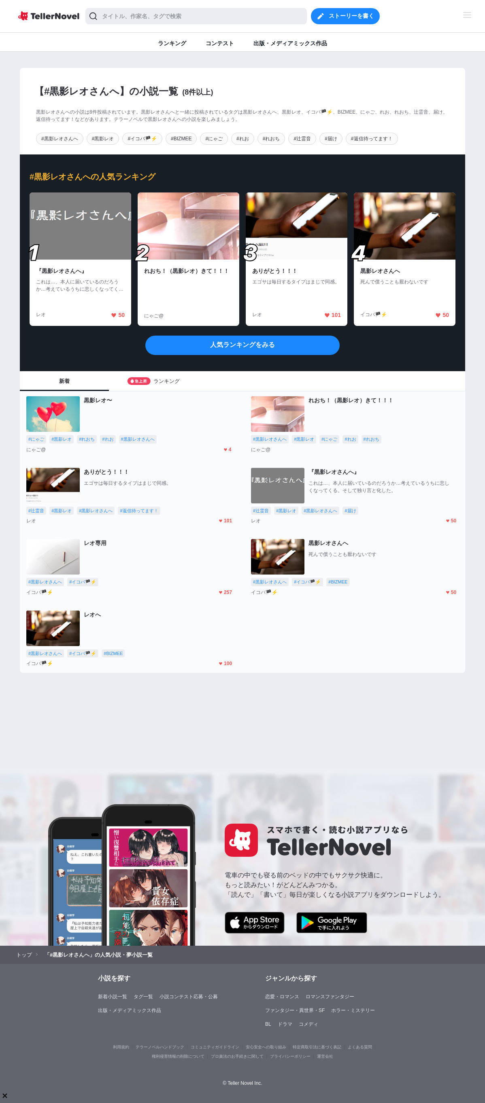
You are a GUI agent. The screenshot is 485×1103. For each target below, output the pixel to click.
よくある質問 (360, 1047)
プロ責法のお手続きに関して (237, 1056)
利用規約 (121, 1047)
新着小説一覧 (112, 996)
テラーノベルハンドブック (160, 1047)
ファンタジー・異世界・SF (295, 1010)
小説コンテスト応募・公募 (189, 996)
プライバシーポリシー (290, 1056)
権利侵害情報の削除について (178, 1056)
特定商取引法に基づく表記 (317, 1047)
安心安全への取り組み (266, 1047)
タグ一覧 (143, 996)
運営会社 (325, 1056)
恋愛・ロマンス (282, 996)
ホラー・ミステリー (353, 1010)
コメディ (308, 1024)
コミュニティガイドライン (215, 1047)
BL (268, 1024)
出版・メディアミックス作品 (129, 1010)
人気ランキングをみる (242, 344)
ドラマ (285, 1024)
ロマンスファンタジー (330, 996)
